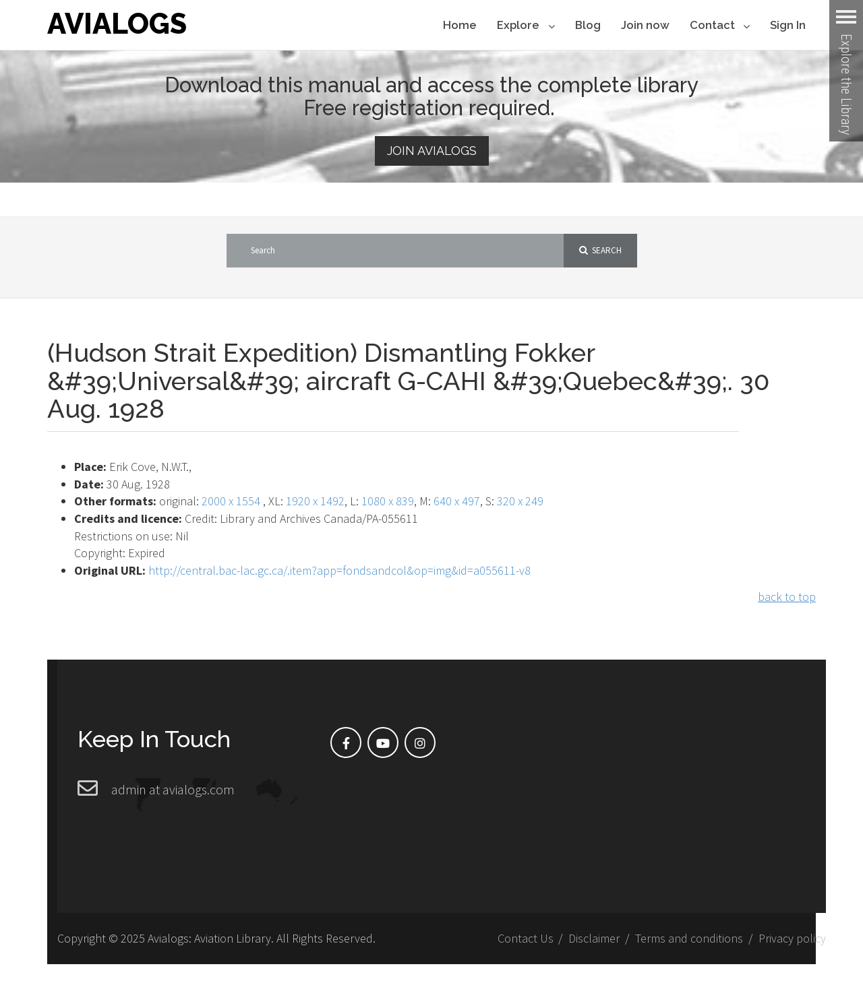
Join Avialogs (432, 151)
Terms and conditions (689, 938)
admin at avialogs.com (173, 789)
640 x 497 (457, 501)
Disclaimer (594, 938)
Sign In (788, 25)
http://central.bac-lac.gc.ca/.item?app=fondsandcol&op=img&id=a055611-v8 (339, 570)
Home (460, 25)
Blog (588, 25)
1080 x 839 (387, 501)
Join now (645, 25)
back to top (787, 596)
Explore (525, 26)
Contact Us (526, 938)
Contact (720, 26)
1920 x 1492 (315, 501)
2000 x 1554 (231, 501)
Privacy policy (792, 938)
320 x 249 (520, 501)
